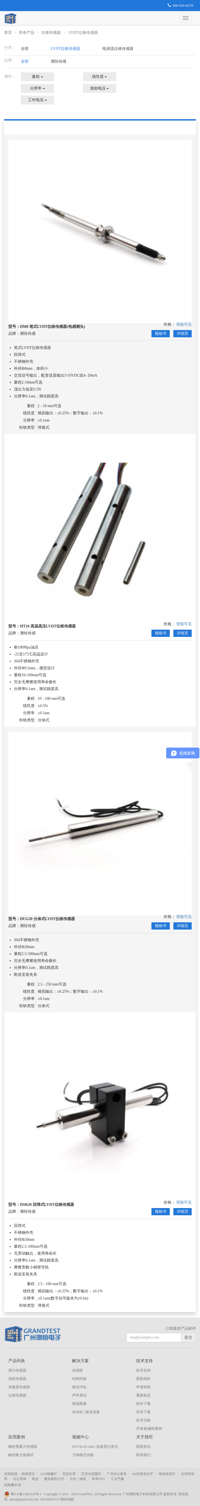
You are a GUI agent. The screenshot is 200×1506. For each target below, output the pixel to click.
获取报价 (143, 1379)
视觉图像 (79, 1404)
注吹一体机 (78, 1479)
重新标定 (143, 1395)
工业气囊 (117, 1479)
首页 (8, 32)
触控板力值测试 (21, 1455)
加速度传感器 (19, 1387)
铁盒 (35, 1479)
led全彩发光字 (142, 1474)
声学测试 (79, 1395)
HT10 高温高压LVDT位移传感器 (48, 626)
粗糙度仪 (28, 1474)
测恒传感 (58, 61)
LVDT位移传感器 (84, 32)
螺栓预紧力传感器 (22, 1446)
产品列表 (16, 1361)
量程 (37, 77)
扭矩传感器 (17, 1379)
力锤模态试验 (83, 1455)
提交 (188, 1337)
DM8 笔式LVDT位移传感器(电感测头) (52, 327)
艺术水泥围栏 (91, 1474)
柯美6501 (98, 1479)
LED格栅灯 (48, 1474)
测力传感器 (17, 1370)
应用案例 (16, 1437)
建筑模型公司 (54, 1479)
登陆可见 (184, 324)
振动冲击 (79, 1387)
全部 (25, 49)
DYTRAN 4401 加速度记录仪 (95, 1446)
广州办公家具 (117, 1474)
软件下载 (143, 1404)
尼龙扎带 (69, 1474)
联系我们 (143, 1455)
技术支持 (144, 1361)
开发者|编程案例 (149, 1428)
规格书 (160, 333)
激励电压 (99, 88)
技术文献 (143, 1420)
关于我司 (144, 1437)
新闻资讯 (143, 1446)
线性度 (99, 77)
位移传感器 (51, 32)
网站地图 (67, 1499)
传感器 (77, 1370)
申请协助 (143, 1387)
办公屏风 (19, 1479)
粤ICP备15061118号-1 (24, 1494)
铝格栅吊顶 (12, 1485)
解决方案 (80, 1361)
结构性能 (79, 1379)
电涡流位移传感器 (117, 49)
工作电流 (37, 100)
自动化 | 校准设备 (86, 1412)
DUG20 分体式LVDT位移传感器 (47, 919)
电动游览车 (167, 1474)
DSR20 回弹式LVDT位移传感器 (47, 1205)
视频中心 (80, 1437)
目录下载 (143, 1412)
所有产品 (26, 32)
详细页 (182, 333)
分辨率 (37, 88)
